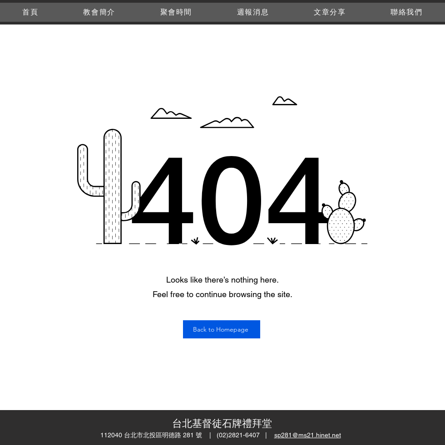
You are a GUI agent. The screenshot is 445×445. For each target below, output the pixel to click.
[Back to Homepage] (221, 329)
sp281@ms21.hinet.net (307, 435)
